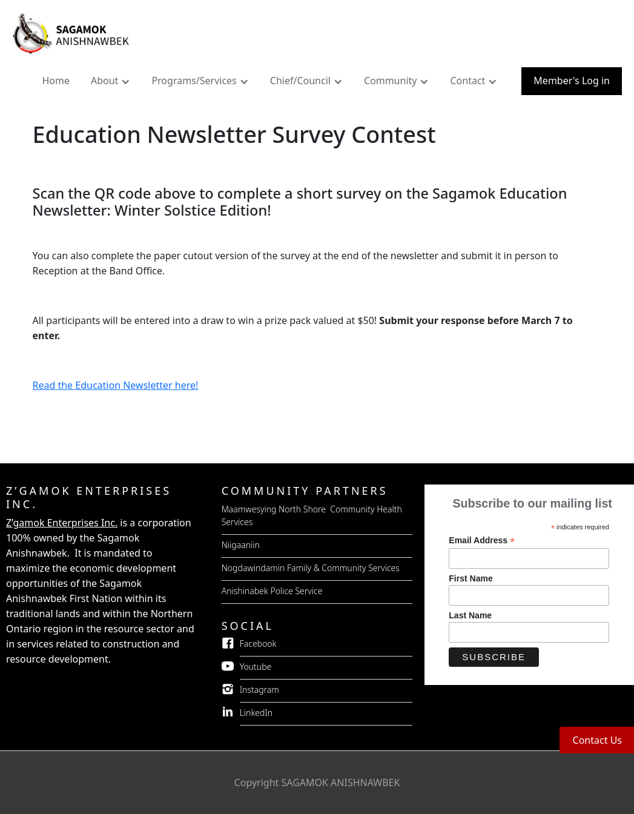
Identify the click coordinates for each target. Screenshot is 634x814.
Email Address (482, 540)
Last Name (470, 615)
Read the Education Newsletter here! (116, 385)
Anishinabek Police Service (272, 591)
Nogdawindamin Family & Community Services (311, 568)
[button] (112, 83)
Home (56, 80)
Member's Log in (571, 80)
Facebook (258, 643)
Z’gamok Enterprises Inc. (61, 522)
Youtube (256, 666)
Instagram (259, 689)
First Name (470, 578)
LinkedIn (256, 712)
